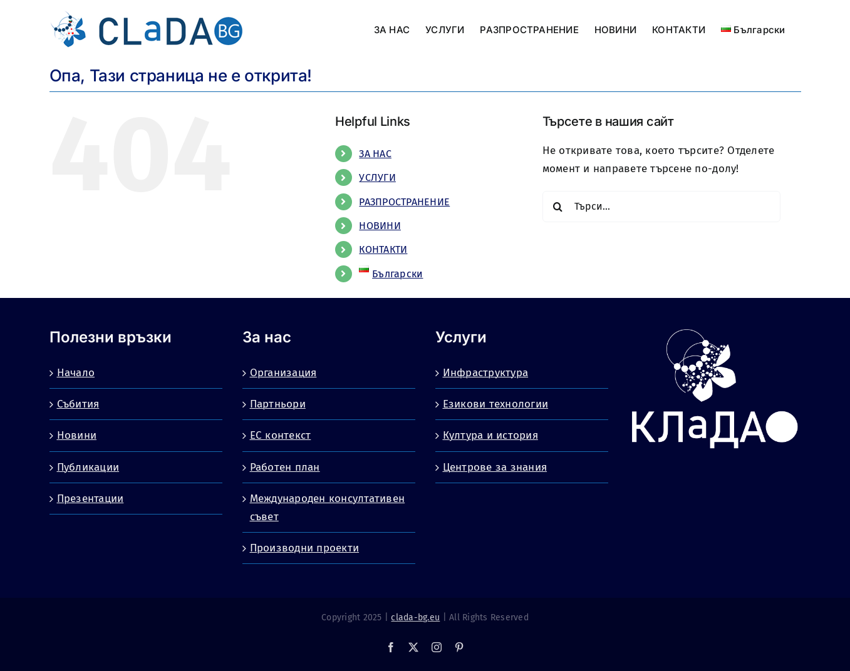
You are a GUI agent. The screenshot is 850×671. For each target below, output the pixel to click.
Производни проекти (305, 548)
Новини (77, 435)
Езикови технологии (496, 404)
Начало (76, 372)
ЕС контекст (280, 435)
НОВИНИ (380, 226)
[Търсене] (558, 206)
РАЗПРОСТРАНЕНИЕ (404, 202)
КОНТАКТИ (383, 249)
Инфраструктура (486, 372)
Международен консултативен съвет (327, 507)
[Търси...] (661, 206)
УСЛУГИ (377, 177)
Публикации (88, 467)
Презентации (90, 498)
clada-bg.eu (415, 617)
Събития (78, 404)
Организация (283, 372)
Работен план (285, 467)
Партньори (278, 404)
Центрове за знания (495, 467)
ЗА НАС (375, 154)
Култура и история (490, 435)
